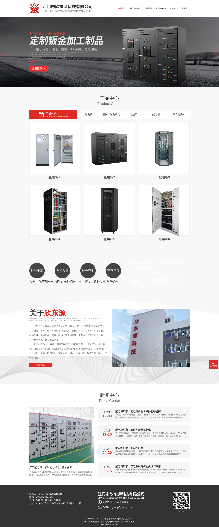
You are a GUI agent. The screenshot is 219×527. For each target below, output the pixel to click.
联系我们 (185, 8)
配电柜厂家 (98, 522)
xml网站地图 (129, 522)
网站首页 (122, 8)
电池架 (133, 114)
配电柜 (88, 114)
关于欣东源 (135, 8)
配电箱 (156, 114)
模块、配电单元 (111, 114)
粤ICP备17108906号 (109, 525)
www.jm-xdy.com (44, 497)
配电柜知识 (161, 8)
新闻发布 (174, 8)
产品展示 (148, 8)
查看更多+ (178, 114)
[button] (3, 52)
